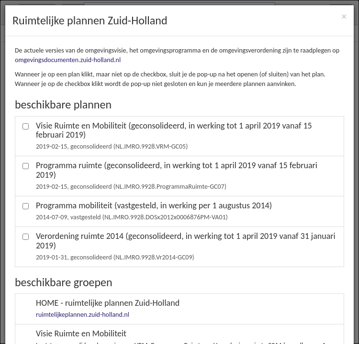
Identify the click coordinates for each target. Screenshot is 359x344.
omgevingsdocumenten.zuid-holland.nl (68, 60)
